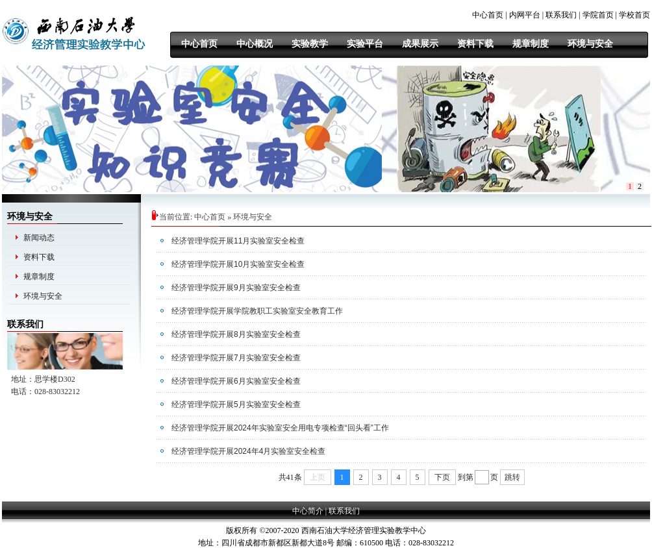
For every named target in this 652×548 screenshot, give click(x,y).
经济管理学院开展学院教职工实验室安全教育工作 (257, 311)
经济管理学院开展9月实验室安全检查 (236, 287)
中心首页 (487, 14)
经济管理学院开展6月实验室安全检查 (236, 381)
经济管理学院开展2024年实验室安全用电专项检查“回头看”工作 (280, 427)
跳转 (512, 477)
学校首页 (634, 14)
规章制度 (39, 276)
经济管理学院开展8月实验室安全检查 (236, 334)
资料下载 (39, 257)
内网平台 (524, 14)
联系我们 (561, 14)
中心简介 (307, 511)
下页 (442, 477)
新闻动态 (39, 237)
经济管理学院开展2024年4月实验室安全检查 (248, 451)
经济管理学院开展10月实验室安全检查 (238, 264)
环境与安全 (42, 296)
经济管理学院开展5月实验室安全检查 (236, 404)
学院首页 (598, 14)
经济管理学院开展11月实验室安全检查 (238, 240)
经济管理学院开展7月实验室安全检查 (236, 357)
